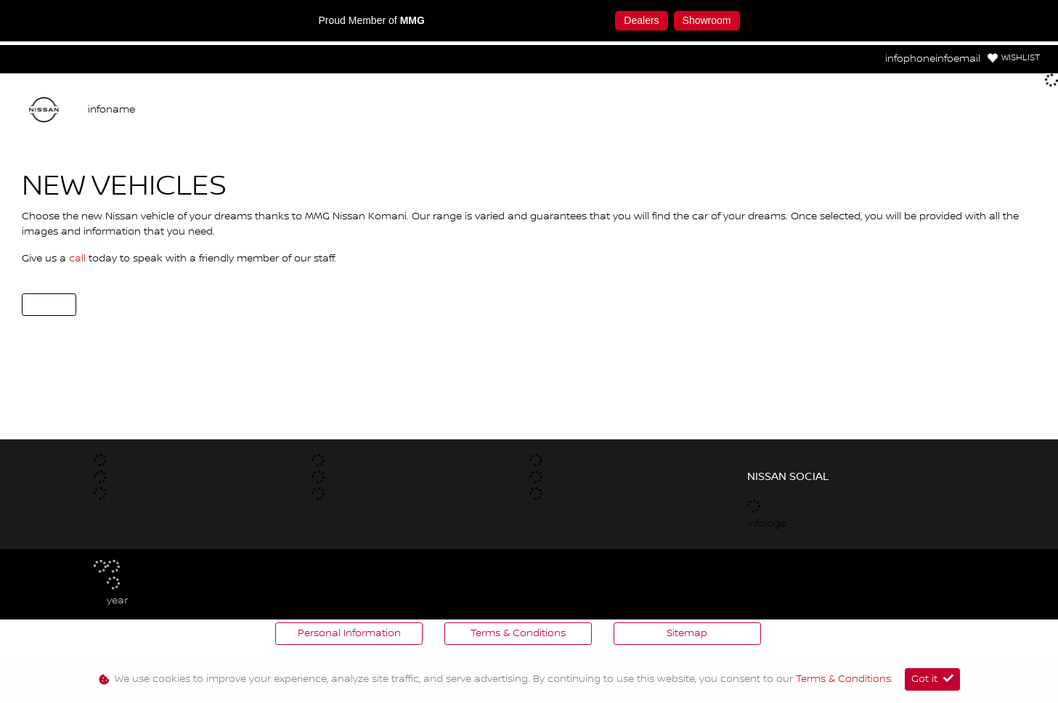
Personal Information (349, 633)
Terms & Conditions (518, 633)
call (79, 258)
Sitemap (687, 633)
